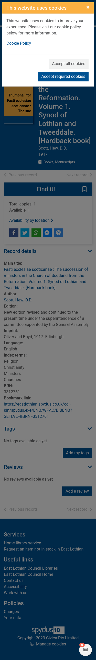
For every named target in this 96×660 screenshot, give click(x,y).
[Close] (88, 7)
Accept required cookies (63, 76)
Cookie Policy (18, 43)
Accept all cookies (68, 63)
